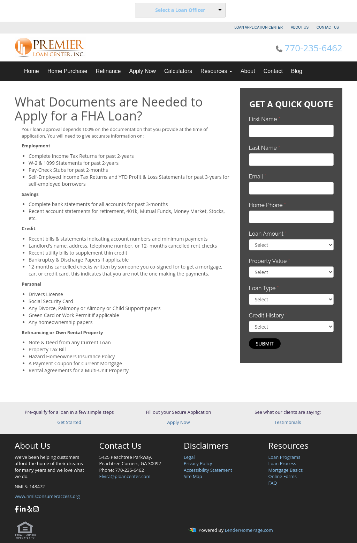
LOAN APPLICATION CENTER (259, 27)
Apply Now (142, 71)
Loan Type (264, 288)
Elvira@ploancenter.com (125, 476)
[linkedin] (23, 510)
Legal (189, 457)
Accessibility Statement (208, 470)
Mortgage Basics (285, 470)
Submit (265, 343)
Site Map (193, 476)
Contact (273, 71)
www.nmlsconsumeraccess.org (47, 496)
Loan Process (282, 463)
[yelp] (29, 510)
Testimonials (287, 422)
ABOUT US (300, 27)
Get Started (69, 422)
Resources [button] (216, 71)
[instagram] (36, 510)
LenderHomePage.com (249, 530)
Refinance (108, 71)
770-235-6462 (313, 48)
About (248, 71)
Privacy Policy (198, 463)
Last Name (264, 148)
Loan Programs (284, 457)
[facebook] (17, 510)
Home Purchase (67, 71)
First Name (264, 119)
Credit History (268, 315)
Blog (296, 71)
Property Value (269, 261)
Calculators (178, 71)
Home (31, 71)
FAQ (272, 483)
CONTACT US (328, 27)
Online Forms (282, 476)
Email (257, 176)
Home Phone (267, 205)
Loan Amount (268, 233)
